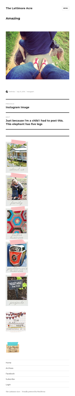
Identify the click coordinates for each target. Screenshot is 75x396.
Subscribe (10, 379)
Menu (65, 8)
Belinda (12, 91)
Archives (9, 368)
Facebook (10, 374)
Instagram (30, 91)
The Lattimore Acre (19, 8)
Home (8, 363)
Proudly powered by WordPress (33, 392)
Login (8, 385)
